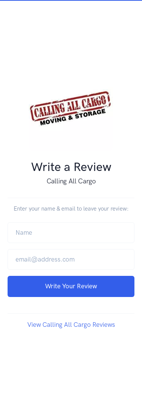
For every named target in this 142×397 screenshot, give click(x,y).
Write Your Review (71, 286)
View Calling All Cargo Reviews (71, 324)
